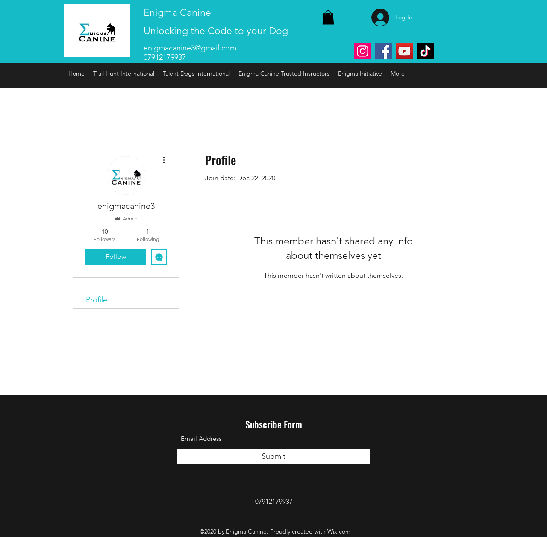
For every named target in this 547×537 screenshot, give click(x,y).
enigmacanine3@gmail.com (190, 48)
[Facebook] (383, 51)
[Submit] (273, 456)
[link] (328, 17)
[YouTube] (404, 51)
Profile (96, 300)
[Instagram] (362, 51)
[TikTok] (425, 51)
